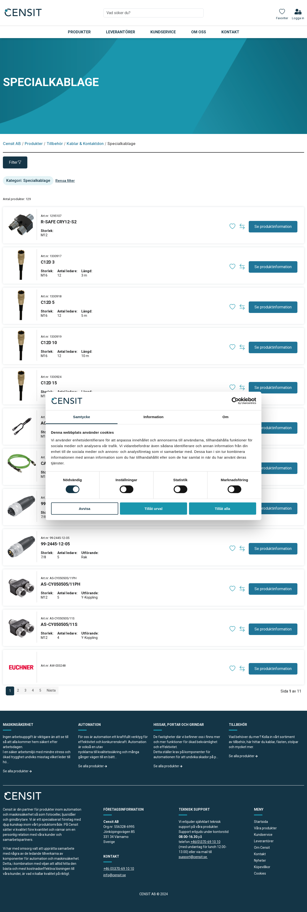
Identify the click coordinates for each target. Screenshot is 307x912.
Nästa (51, 690)
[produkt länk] (59, 225)
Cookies (260, 873)
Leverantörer (120, 32)
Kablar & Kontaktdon (85, 143)
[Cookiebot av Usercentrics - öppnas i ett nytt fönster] (235, 400)
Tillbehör (55, 143)
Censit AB (12, 143)
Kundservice (163, 32)
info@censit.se (114, 875)
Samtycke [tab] (81, 417)
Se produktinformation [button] (273, 226)
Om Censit (262, 847)
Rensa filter (65, 181)
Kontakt (230, 32)
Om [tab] (225, 417)
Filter (15, 162)
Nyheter (260, 860)
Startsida (261, 822)
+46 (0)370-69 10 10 (118, 869)
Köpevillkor (262, 867)
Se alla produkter (17, 771)
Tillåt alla (222, 508)
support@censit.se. (193, 857)
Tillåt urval (154, 508)
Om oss (198, 32)
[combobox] (153, 12)
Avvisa (84, 508)
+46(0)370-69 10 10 (205, 842)
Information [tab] (153, 417)
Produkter (79, 32)
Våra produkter (265, 828)
